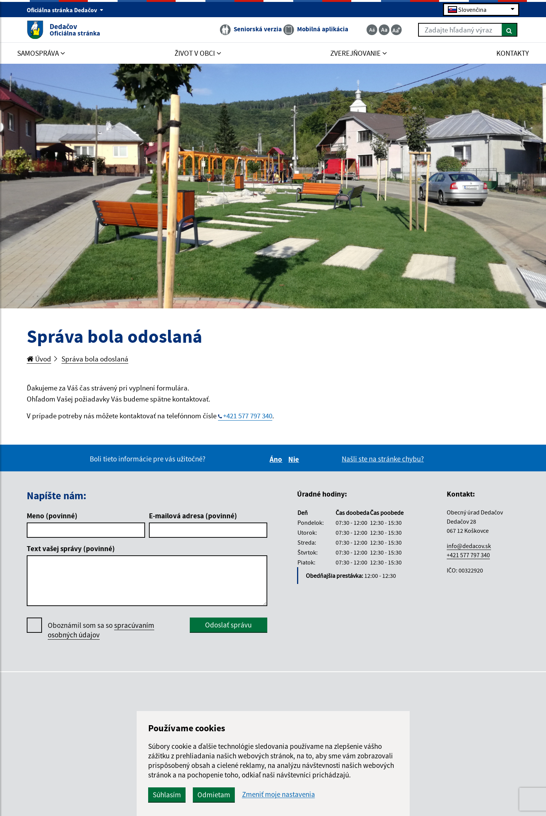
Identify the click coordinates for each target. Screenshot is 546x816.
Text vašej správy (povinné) (71, 548)
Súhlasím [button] (167, 794)
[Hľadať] (509, 30)
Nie (294, 459)
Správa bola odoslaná (94, 358)
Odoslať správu (228, 624)
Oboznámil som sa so (101, 630)
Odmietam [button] (213, 794)
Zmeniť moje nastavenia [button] (278, 794)
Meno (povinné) (52, 515)
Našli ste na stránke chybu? (383, 458)
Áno (277, 459)
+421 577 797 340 (247, 415)
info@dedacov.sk (469, 546)
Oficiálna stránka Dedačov (65, 10)
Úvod (39, 358)
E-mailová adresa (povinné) (193, 515)
